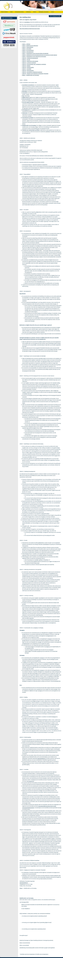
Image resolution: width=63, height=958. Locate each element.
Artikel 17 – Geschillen (26, 68)
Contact (52, 11)
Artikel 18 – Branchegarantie (28, 70)
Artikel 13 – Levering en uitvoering (29, 62)
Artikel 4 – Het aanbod (26, 48)
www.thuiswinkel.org (41, 758)
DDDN (7, 5)
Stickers (34, 11)
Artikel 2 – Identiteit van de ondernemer (30, 45)
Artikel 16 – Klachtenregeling (28, 67)
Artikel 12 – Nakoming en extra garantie (30, 61)
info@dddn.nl (27, 22)
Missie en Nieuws (4, 11)
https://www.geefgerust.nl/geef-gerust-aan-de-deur (30, 28)
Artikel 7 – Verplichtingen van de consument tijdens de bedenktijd (35, 53)
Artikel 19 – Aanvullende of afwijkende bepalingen (32, 72)
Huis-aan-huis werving (19, 11)
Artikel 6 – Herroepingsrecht (27, 51)
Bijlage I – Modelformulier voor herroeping (30, 75)
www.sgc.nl (31, 781)
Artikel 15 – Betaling (26, 65)
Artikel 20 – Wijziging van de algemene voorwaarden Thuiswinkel (35, 73)
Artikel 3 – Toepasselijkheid (27, 47)
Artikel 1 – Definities (26, 44)
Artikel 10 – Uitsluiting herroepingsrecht (30, 58)
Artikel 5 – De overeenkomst (28, 50)
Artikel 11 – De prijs (26, 59)
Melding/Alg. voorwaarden (43, 11)
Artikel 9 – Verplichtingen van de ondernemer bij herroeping (34, 56)
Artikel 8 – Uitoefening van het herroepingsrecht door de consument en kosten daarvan (39, 55)
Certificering (28, 11)
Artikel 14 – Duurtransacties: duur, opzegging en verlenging (34, 64)
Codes (11, 11)
